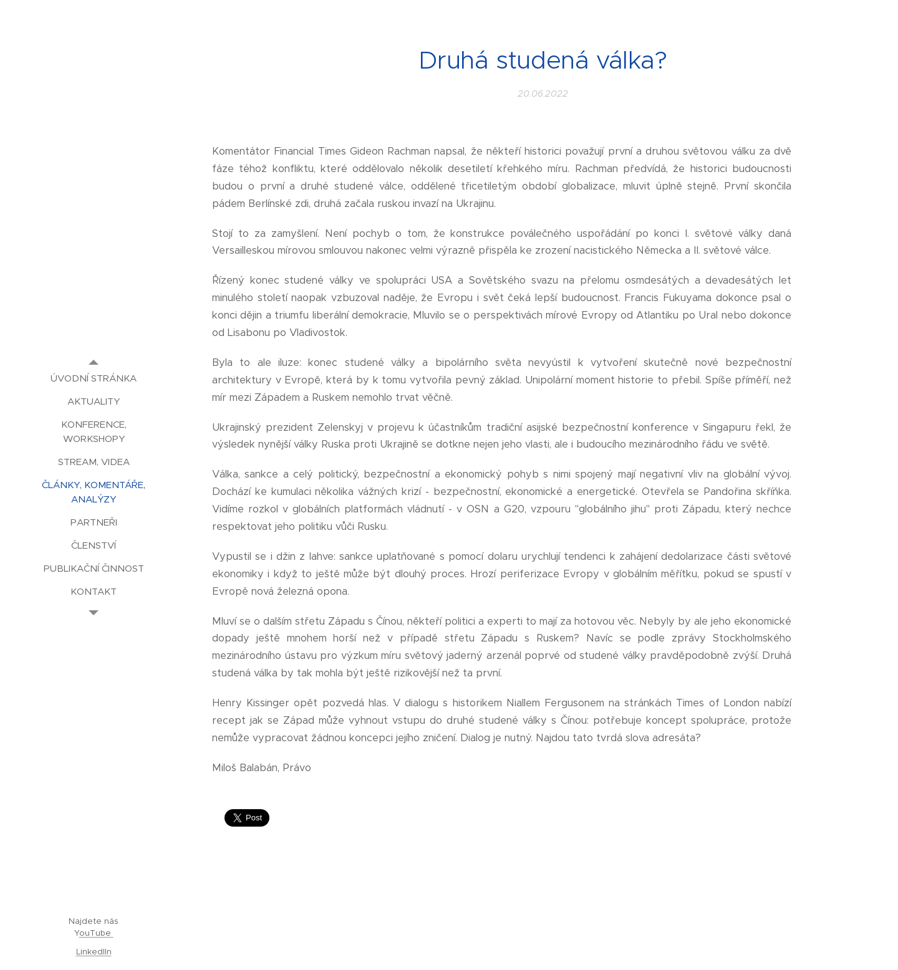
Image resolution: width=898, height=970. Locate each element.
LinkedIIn (94, 951)
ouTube (96, 933)
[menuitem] (93, 378)
